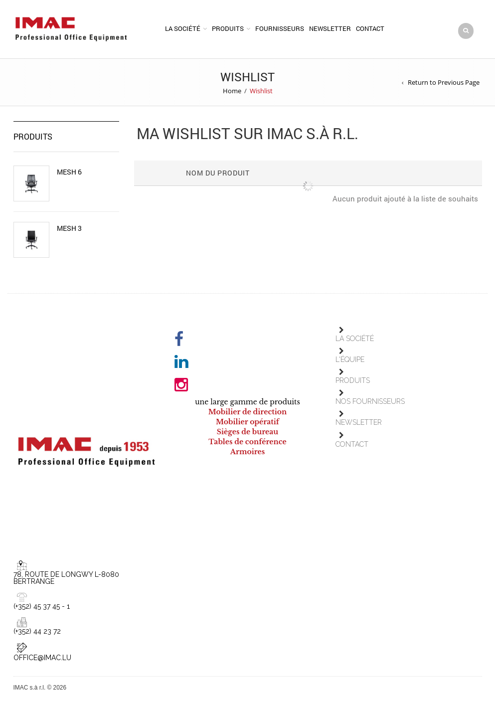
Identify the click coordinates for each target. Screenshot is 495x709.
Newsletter (330, 28)
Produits (228, 28)
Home (232, 90)
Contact (370, 28)
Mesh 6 (69, 172)
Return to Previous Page (444, 82)
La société (182, 28)
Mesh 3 (69, 228)
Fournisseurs (279, 28)
